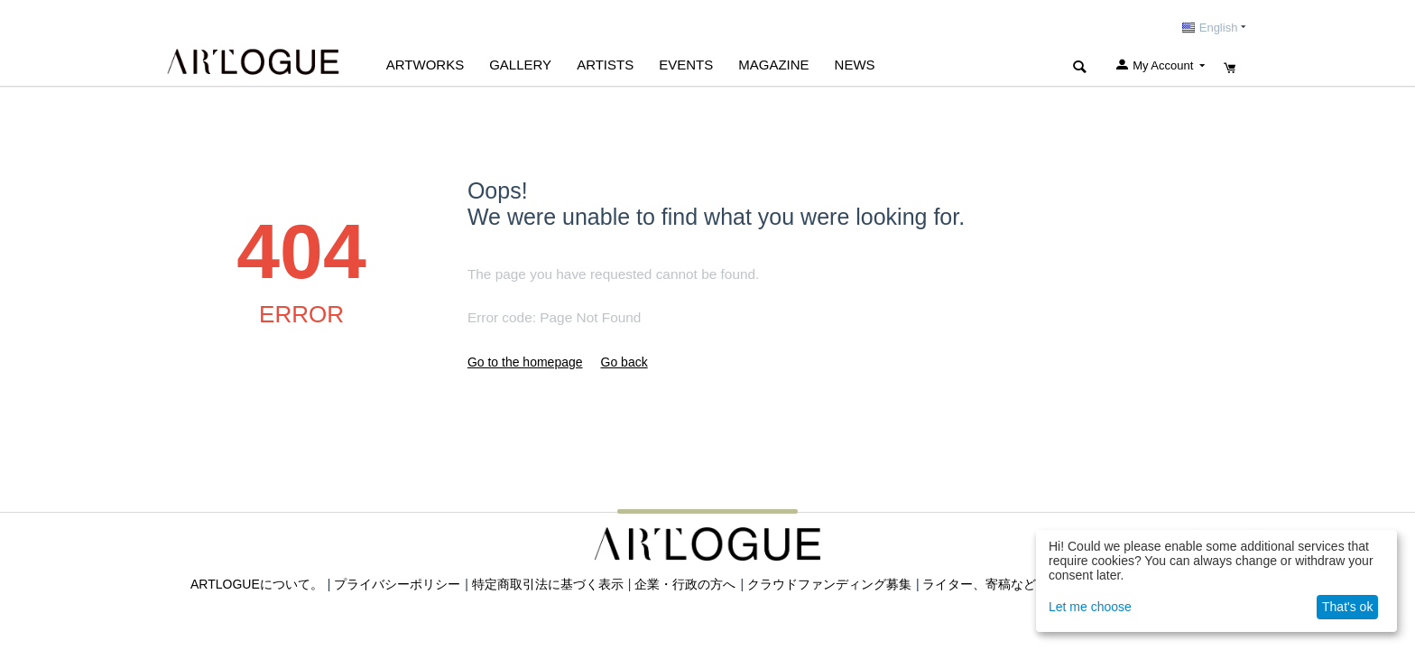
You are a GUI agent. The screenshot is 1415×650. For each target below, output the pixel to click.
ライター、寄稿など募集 (991, 584)
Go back (624, 362)
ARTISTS (605, 64)
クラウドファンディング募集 (829, 584)
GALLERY (520, 64)
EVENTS (686, 64)
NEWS (855, 64)
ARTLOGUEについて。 (256, 584)
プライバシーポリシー (397, 584)
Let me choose (1090, 606)
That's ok (1347, 606)
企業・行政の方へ (684, 584)
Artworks (425, 64)
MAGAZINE (773, 64)
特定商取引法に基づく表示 (548, 584)
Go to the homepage (525, 362)
